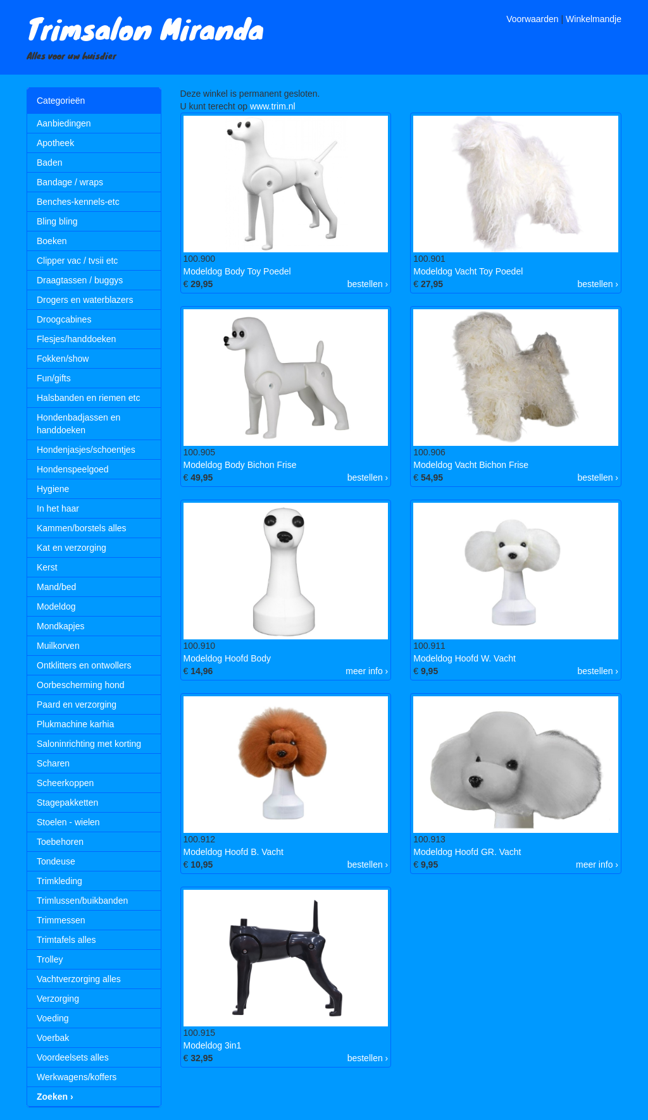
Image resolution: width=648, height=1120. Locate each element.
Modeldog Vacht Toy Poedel (468, 271)
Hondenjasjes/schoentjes (86, 450)
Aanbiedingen (64, 123)
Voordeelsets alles (73, 1057)
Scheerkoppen (65, 783)
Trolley (50, 959)
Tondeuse (56, 861)
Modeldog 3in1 (213, 1045)
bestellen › (368, 284)
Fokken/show (63, 359)
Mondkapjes (61, 626)
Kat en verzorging (71, 548)
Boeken (51, 241)
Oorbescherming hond (81, 685)
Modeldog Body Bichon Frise (240, 465)
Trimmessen (61, 920)
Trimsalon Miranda (145, 27)
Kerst (47, 567)
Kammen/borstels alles (82, 528)
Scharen (53, 763)
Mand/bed (56, 587)
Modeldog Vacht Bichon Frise (470, 465)
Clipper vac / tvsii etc (77, 260)
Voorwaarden (532, 19)
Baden (49, 162)
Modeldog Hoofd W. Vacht (464, 658)
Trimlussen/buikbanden (82, 900)
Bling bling (57, 221)
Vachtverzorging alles (79, 979)
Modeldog (56, 606)
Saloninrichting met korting (89, 744)
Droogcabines (64, 319)
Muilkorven (58, 646)
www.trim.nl (273, 106)
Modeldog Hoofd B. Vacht (234, 852)
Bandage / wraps (70, 182)
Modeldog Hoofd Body (227, 658)
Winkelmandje (593, 19)
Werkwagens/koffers (76, 1077)
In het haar (58, 508)
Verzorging (58, 999)
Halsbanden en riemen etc (88, 398)
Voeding (53, 1018)
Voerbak (53, 1038)
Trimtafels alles (66, 940)
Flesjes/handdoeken (76, 339)
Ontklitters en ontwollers (84, 665)
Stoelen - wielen (68, 822)
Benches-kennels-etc (78, 202)
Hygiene (53, 489)
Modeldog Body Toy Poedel (237, 271)
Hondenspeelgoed (73, 469)
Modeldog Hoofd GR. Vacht (467, 852)
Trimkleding (59, 881)
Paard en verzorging (76, 704)
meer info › (367, 671)
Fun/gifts (54, 378)
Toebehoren (60, 842)
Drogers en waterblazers (85, 300)
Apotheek (55, 143)
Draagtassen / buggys (80, 280)
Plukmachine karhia (75, 724)
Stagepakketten (67, 802)
